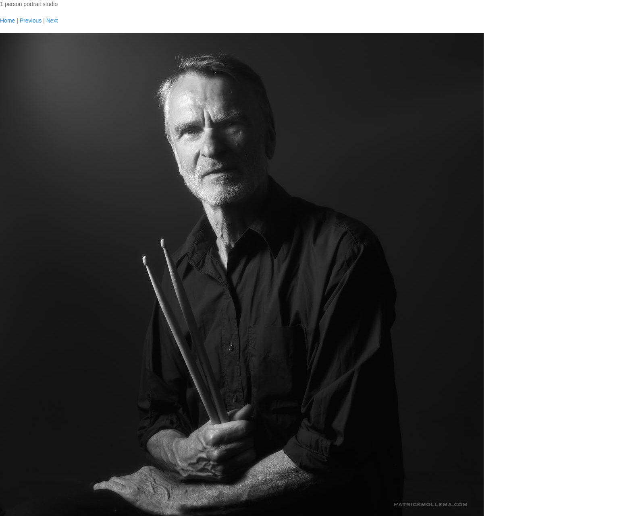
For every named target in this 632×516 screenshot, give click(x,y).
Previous (31, 20)
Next (52, 20)
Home (7, 20)
